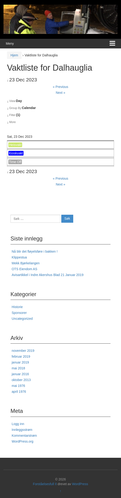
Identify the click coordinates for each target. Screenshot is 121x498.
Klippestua (19, 257)
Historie (17, 307)
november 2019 (23, 351)
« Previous (60, 87)
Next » (60, 93)
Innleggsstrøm (22, 430)
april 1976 (19, 391)
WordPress (80, 484)
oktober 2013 (21, 380)
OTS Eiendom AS (24, 269)
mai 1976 (18, 386)
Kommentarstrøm (24, 435)
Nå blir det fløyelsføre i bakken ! (35, 251)
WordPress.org (22, 441)
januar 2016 (20, 374)
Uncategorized (22, 318)
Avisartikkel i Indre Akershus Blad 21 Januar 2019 (47, 275)
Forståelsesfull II (45, 484)
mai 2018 (18, 368)
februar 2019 (21, 356)
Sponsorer (19, 313)
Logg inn (18, 424)
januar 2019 (20, 362)
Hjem (14, 55)
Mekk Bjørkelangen (26, 263)
